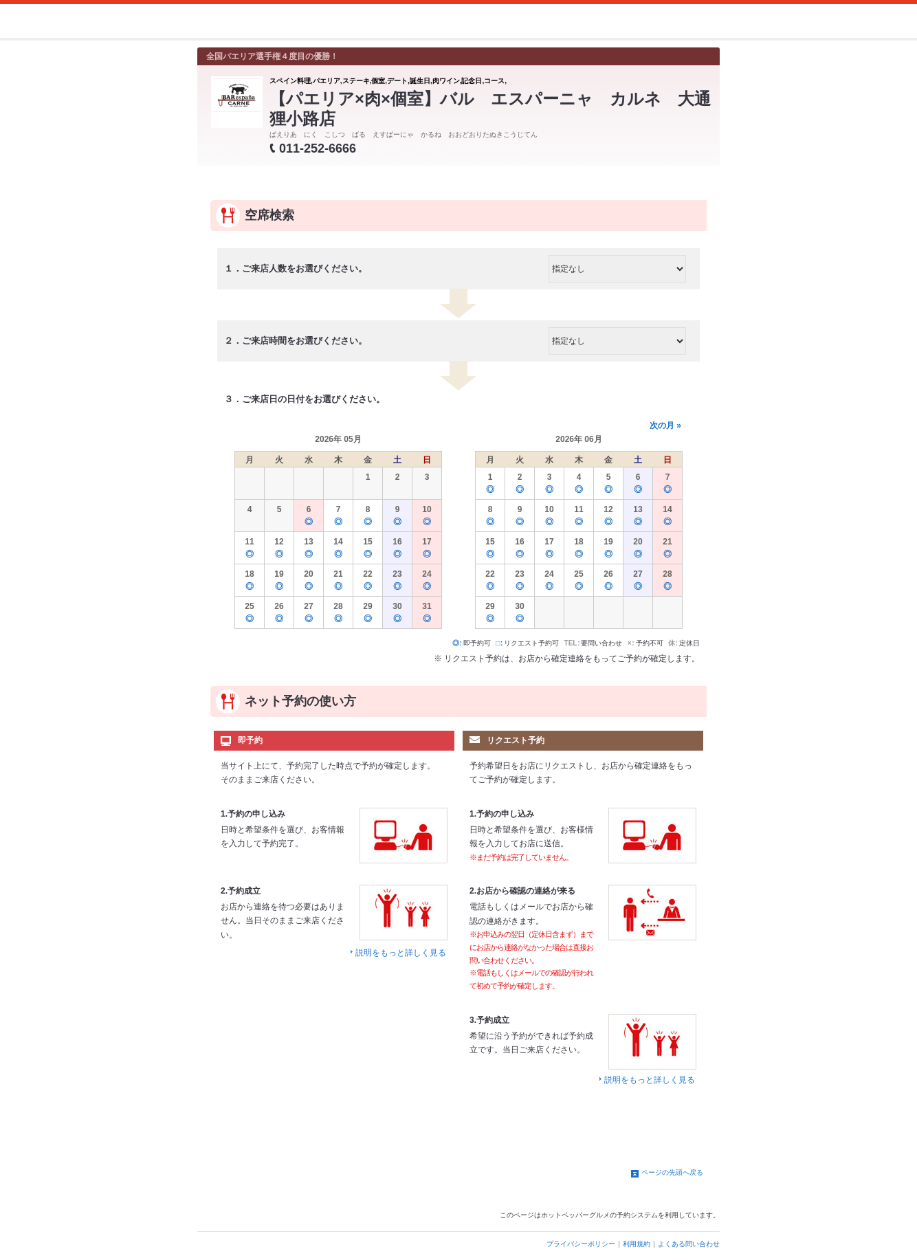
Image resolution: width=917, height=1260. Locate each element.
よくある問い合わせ (689, 1244)
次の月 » (665, 425)
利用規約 (636, 1244)
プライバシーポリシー (580, 1244)
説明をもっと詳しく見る (400, 953)
